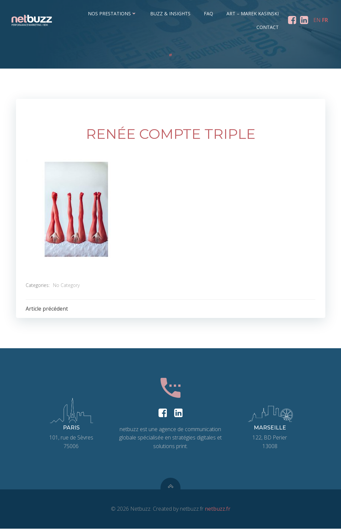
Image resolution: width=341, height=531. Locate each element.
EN (317, 20)
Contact (268, 27)
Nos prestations (112, 13)
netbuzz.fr (217, 511)
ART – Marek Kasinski (253, 13)
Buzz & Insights (171, 13)
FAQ (208, 13)
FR (325, 20)
